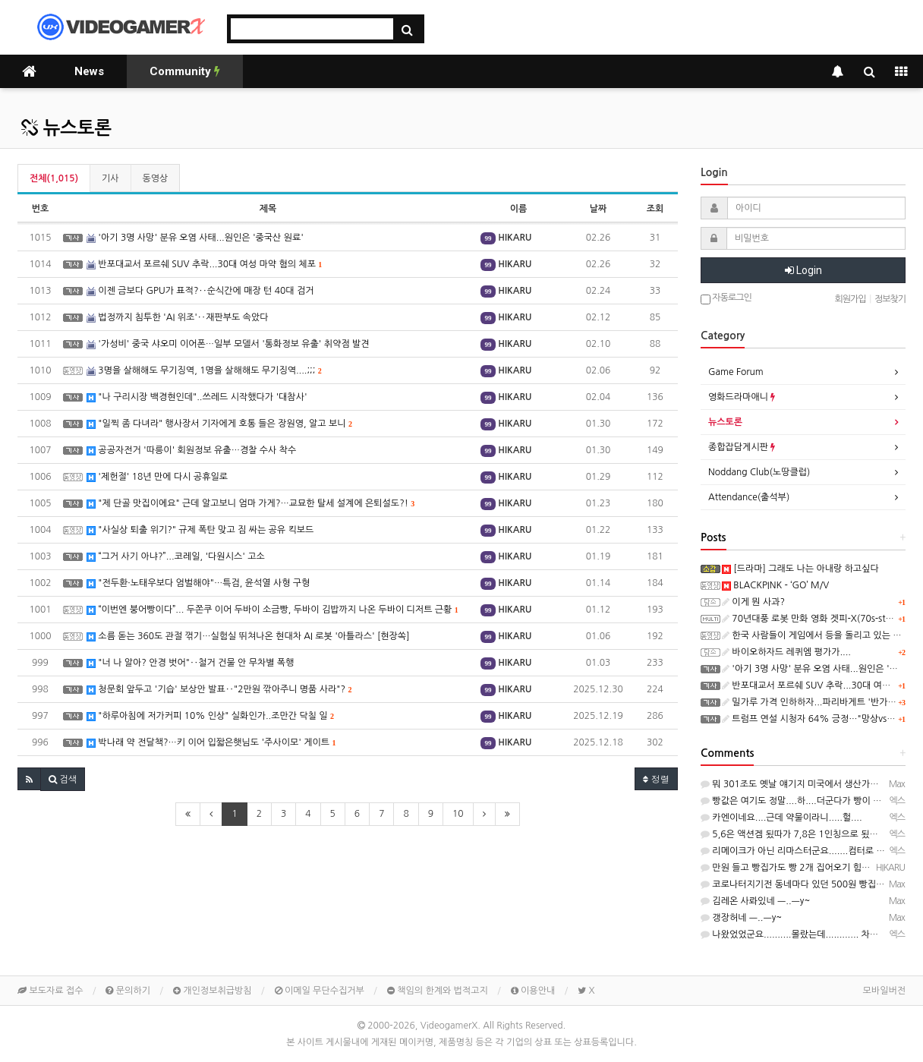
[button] (29, 778)
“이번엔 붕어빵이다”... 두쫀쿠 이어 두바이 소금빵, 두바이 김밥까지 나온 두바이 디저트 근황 (272, 610)
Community (185, 71)
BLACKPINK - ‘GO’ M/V (775, 585)
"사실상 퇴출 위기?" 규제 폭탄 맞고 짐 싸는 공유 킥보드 (200, 530)
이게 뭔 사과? (753, 602)
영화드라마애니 (741, 397)
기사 (110, 178)
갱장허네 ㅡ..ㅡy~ (741, 917)
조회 (655, 208)
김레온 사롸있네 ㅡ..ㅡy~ (755, 901)
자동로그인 (726, 298)
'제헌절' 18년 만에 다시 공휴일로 (157, 477)
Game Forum (736, 372)
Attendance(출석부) (748, 497)
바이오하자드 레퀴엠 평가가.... (786, 652)
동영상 (156, 178)
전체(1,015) (54, 178)
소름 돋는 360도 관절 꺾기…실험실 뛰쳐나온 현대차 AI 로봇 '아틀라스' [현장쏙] (248, 636)
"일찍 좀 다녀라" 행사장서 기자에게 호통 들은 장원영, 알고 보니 (219, 424)
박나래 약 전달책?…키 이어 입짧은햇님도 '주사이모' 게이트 (211, 743)
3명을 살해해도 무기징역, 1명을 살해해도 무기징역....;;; (204, 371)
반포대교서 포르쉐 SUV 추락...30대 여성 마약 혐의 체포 (204, 264)
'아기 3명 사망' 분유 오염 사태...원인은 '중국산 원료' (195, 238)
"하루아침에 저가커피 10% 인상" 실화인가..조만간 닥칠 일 (210, 716)
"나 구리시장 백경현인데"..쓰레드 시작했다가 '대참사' (197, 397)
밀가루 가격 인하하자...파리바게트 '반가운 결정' (820, 702)
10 (458, 813)
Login (803, 270)
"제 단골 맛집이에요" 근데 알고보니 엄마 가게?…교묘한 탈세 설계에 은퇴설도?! (250, 504)
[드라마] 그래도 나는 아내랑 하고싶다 (800, 568)
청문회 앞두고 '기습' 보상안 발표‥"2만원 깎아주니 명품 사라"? (219, 690)
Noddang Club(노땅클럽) (759, 472)
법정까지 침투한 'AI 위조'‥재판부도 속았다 (177, 318)
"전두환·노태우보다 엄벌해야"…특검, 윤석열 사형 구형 (198, 583)
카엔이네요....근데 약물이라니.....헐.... (781, 817)
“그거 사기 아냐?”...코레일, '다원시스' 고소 (176, 557)
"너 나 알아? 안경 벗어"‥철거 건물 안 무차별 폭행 (190, 663)
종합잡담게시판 (741, 447)
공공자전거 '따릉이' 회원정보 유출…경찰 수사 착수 (191, 450)
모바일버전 (884, 990)
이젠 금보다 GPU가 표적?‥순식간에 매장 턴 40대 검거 (200, 291)
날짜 (598, 208)
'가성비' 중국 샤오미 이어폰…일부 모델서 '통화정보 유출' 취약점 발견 (228, 344)
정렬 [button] (656, 778)
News (89, 71)
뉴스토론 (66, 128)
